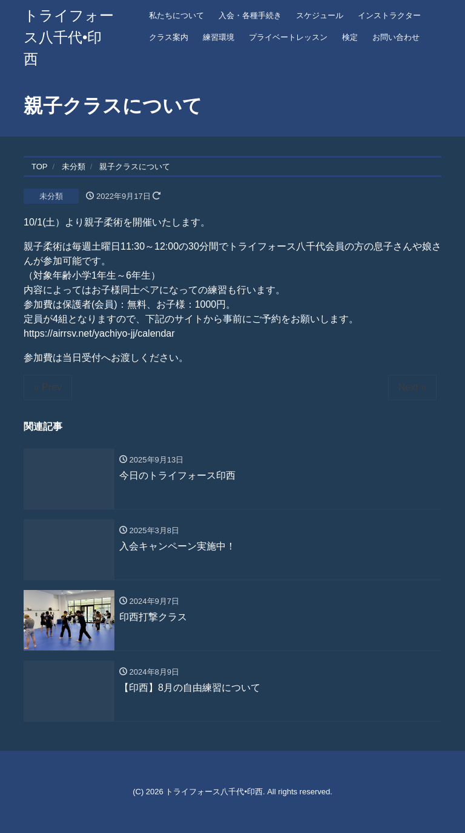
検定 (350, 37)
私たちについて (176, 15)
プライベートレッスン (288, 37)
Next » (412, 387)
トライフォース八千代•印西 (69, 37)
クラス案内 (168, 37)
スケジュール (319, 15)
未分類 (51, 196)
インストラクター (389, 15)
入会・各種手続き (250, 15)
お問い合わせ (396, 37)
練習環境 (218, 37)
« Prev (48, 387)
